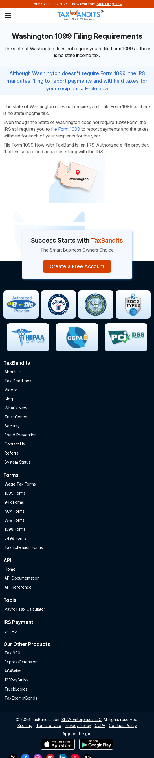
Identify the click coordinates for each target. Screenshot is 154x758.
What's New (16, 407)
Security (12, 425)
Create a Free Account (77, 266)
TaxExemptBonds (21, 698)
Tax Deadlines (18, 380)
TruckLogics (16, 689)
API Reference (18, 587)
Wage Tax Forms (20, 484)
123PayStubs (16, 680)
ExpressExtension (21, 661)
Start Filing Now (109, 4)
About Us (13, 371)
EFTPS (11, 631)
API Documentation (22, 578)
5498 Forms (16, 538)
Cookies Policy (123, 725)
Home (10, 569)
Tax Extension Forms (24, 547)
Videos (11, 389)
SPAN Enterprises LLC (81, 719)
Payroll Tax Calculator (25, 609)
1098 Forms (15, 529)
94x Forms (14, 502)
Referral (12, 453)
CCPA (100, 725)
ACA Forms (15, 511)
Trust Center (16, 416)
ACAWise (13, 671)
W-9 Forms (15, 520)
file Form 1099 (65, 129)
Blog (9, 398)
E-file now (96, 88)
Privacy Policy (78, 725)
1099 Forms (15, 493)
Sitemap (24, 725)
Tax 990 (12, 652)
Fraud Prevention (21, 434)
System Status (17, 462)
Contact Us (15, 444)
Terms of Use (48, 725)
